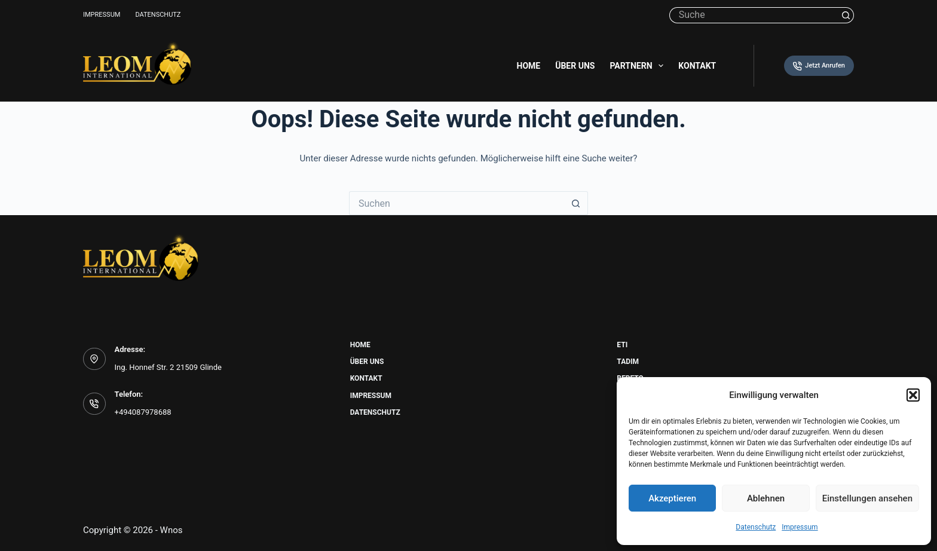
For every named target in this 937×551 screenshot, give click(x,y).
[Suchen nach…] (753, 15)
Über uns (575, 66)
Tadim (628, 361)
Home (529, 66)
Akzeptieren (672, 498)
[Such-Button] (846, 15)
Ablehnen (766, 498)
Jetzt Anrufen (819, 66)
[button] (913, 395)
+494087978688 (143, 412)
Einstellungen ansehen (867, 498)
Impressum (799, 527)
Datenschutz (756, 527)
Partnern (639, 66)
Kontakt (697, 66)
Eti (622, 345)
